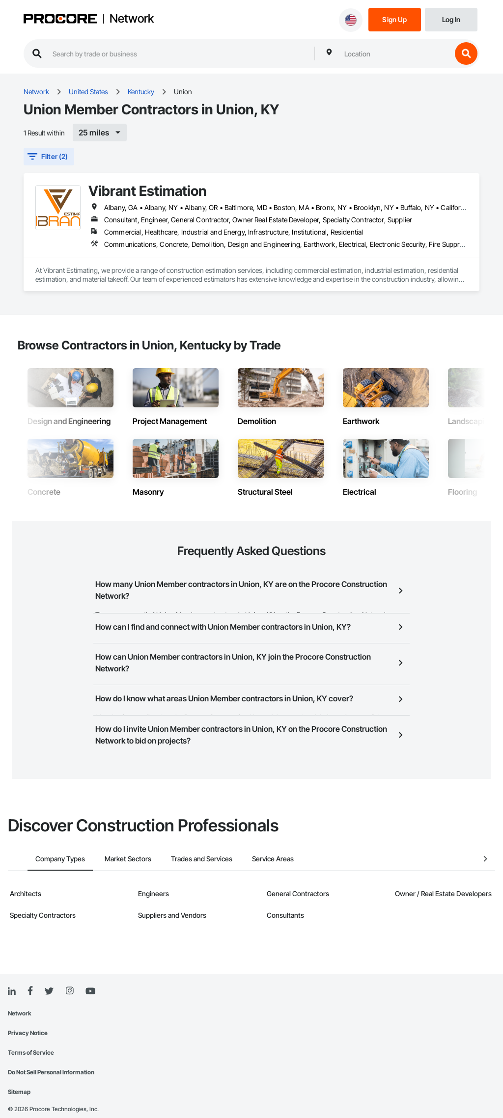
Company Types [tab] (40, 845)
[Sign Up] (394, 19)
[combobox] (395, 53)
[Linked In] (12, 978)
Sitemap (19, 1078)
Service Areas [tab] (253, 845)
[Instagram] (69, 978)
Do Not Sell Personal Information (51, 1059)
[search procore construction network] (178, 53)
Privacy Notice (28, 1019)
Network (132, 19)
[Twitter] (49, 978)
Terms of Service (31, 1039)
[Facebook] (30, 978)
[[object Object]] (100, 132)
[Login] (451, 19)
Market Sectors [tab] (108, 845)
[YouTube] (90, 978)
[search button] (466, 53)
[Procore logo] (60, 20)
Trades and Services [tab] (182, 845)
